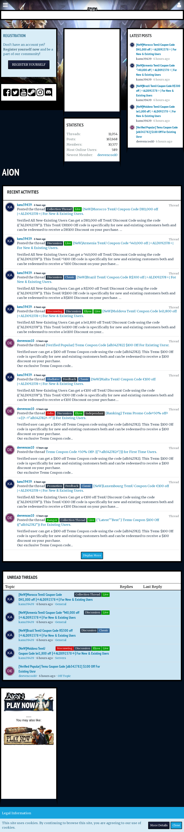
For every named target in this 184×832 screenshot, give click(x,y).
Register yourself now (21, 49)
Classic (103, 630)
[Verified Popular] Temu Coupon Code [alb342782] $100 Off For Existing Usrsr (157, 132)
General (60, 604)
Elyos (96, 648)
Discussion (92, 612)
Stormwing (65, 648)
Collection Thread (87, 594)
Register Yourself (29, 64)
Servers (60, 658)
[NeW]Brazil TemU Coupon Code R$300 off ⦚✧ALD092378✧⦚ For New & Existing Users (158, 90)
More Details (159, 825)
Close (176, 825)
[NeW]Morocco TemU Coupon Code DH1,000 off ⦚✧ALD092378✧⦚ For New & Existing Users (156, 49)
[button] (5, 5)
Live (105, 594)
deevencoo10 (107, 155)
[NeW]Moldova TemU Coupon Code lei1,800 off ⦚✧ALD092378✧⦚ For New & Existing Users (156, 111)
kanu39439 (144, 59)
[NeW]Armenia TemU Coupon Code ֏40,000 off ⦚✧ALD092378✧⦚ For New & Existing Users (156, 70)
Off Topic (64, 676)
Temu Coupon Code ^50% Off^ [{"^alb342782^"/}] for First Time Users (101, 452)
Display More (92, 555)
